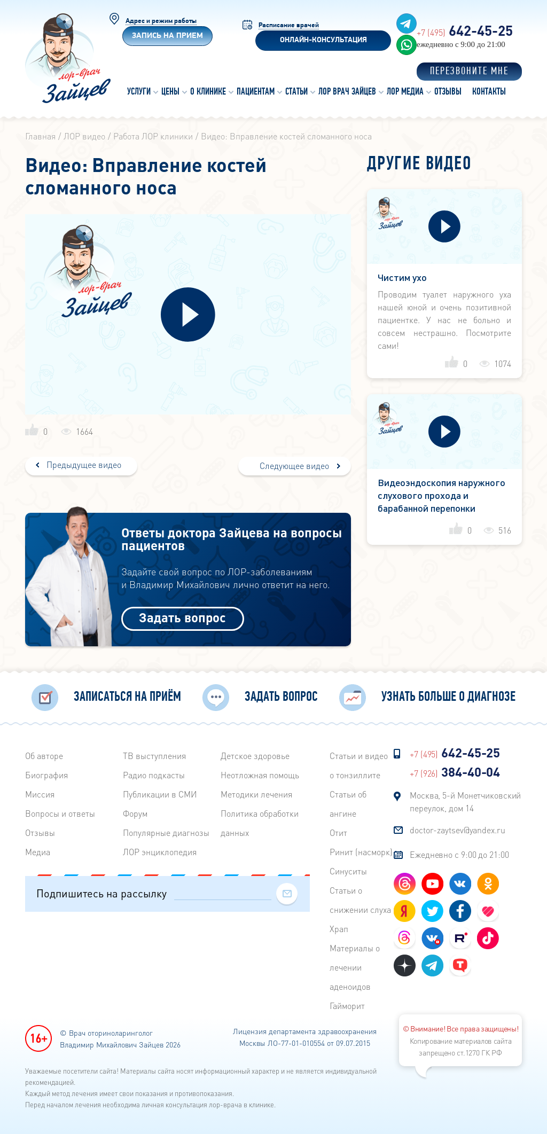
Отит (338, 832)
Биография (46, 774)
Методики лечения (256, 794)
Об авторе (44, 755)
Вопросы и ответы (60, 813)
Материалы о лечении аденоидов (355, 967)
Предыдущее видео (82, 464)
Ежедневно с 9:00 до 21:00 (459, 854)
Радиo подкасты (154, 774)
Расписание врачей (289, 25)
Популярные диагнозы (166, 832)
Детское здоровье (255, 755)
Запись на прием (167, 36)
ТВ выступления (154, 755)
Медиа (37, 851)
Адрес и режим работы (161, 21)
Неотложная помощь (260, 774)
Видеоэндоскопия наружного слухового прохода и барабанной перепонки (441, 495)
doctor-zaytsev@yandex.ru (457, 829)
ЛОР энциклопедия (160, 851)
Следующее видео (294, 465)
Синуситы (348, 871)
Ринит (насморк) (361, 851)
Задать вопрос (182, 617)
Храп (339, 928)
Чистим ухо (402, 277)
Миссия (39, 794)
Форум (135, 813)
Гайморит (347, 1005)
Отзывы (40, 832)
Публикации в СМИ (160, 794)
